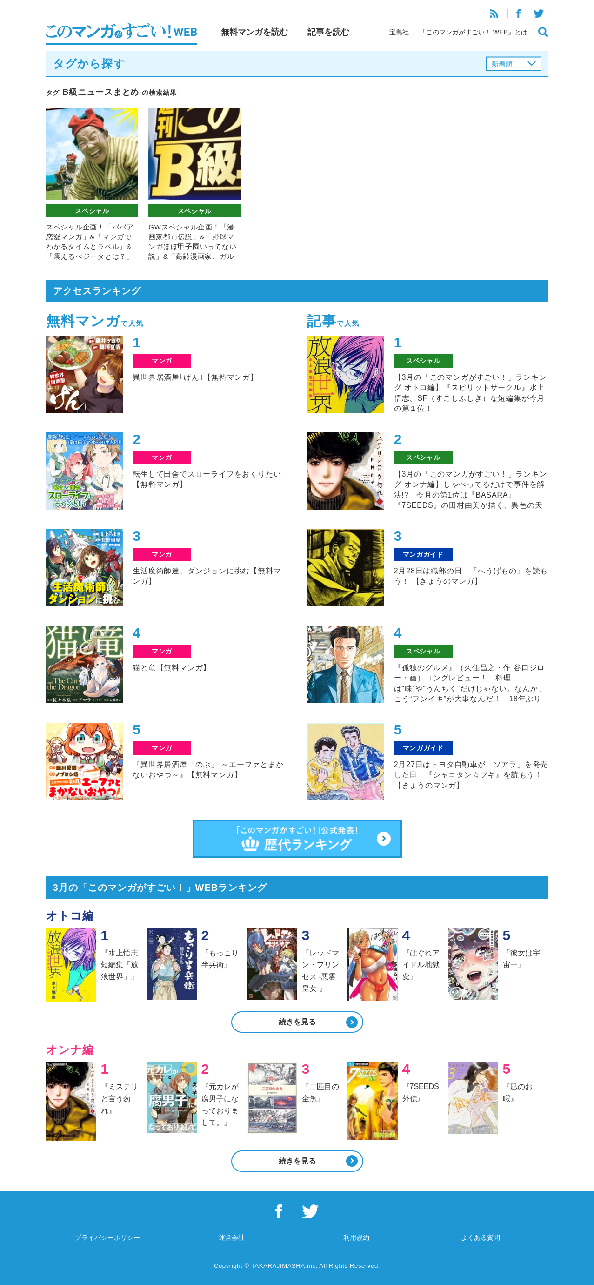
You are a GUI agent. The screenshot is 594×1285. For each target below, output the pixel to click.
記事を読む (328, 32)
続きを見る (297, 1022)
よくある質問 (480, 1237)
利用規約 (356, 1237)
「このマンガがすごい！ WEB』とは (473, 32)
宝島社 (399, 32)
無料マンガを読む (254, 32)
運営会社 (232, 1237)
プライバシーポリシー (107, 1237)
